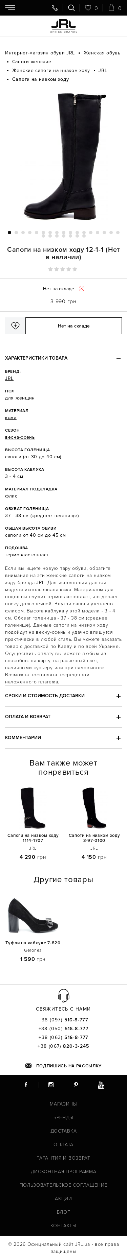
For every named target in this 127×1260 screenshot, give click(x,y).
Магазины (63, 1104)
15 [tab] (104, 232)
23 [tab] (77, 236)
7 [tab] (50, 232)
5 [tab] (36, 232)
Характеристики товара (36, 358)
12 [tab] (84, 232)
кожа (11, 417)
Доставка (63, 1131)
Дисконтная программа (64, 1171)
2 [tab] (16, 232)
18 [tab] (43, 236)
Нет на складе (74, 326)
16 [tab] (111, 232)
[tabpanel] (63, 156)
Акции (63, 1199)
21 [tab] (63, 236)
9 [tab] (63, 232)
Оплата (63, 1144)
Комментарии (23, 738)
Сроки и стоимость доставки (45, 696)
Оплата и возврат (27, 717)
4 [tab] (29, 232)
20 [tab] (57, 236)
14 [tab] (97, 232)
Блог (63, 1212)
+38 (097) (63, 1020)
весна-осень (20, 437)
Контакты (63, 1226)
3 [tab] (23, 232)
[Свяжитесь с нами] (55, 8)
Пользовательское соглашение (64, 1185)
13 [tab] (90, 232)
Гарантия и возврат (63, 1158)
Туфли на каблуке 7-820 (32, 943)
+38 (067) (63, 1046)
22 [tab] (70, 236)
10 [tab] (70, 232)
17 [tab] (118, 232)
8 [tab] (57, 232)
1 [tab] (9, 232)
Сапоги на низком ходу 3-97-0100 (94, 838)
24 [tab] (84, 236)
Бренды (63, 1117)
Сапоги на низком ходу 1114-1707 (33, 838)
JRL (9, 378)
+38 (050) (64, 1029)
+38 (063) (63, 1037)
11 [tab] (77, 232)
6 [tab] (43, 232)
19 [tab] (50, 236)
